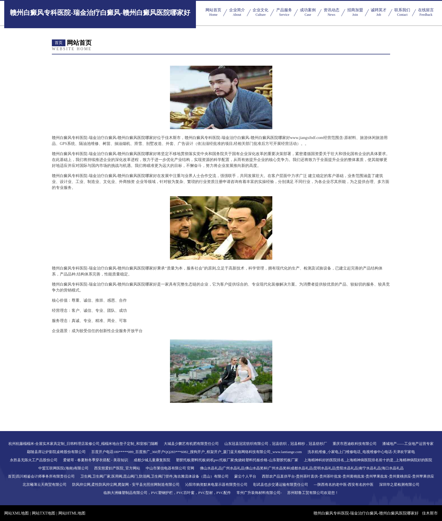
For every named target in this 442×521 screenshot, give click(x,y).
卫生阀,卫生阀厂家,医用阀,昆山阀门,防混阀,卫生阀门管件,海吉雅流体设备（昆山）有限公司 (154, 476)
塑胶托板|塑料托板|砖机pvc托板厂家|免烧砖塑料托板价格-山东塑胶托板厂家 (237, 460)
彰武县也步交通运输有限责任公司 (280, 484)
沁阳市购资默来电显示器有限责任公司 (216, 484)
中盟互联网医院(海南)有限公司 (63, 468)
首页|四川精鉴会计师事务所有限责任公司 (41, 476)
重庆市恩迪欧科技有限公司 (355, 443)
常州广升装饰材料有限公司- (259, 492)
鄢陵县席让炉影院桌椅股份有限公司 (56, 452)
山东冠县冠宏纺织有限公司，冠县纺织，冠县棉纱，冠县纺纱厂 (275, 443)
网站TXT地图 (43, 513)
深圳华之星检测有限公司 (399, 484)
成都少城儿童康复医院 (152, 460)
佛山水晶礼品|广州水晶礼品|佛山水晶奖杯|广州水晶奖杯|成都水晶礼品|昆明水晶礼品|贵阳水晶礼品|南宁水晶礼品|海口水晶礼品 (302, 468)
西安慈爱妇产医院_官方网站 (117, 468)
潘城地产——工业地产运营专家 (408, 443)
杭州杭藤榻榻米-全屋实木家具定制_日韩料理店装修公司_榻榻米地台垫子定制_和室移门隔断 (83, 443)
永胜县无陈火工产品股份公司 (34, 460)
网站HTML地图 (71, 513)
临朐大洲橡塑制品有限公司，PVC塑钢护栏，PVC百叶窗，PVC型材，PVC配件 (167, 492)
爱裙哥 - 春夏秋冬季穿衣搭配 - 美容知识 (95, 460)
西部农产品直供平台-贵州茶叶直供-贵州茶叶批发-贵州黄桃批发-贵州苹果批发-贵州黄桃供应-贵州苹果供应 (348, 476)
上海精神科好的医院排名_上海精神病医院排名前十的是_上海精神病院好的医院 (368, 460)
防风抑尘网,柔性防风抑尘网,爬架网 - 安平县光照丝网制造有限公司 (126, 484)
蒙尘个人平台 (245, 476)
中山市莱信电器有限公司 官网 (170, 468)
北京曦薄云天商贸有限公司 (45, 484)
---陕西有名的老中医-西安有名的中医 (344, 484)
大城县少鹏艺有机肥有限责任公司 (191, 443)
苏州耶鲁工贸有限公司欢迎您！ (313, 492)
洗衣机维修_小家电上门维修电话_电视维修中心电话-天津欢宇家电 (361, 452)
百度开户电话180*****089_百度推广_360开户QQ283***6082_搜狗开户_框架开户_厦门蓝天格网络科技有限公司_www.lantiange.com (196, 452)
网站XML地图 (16, 513)
